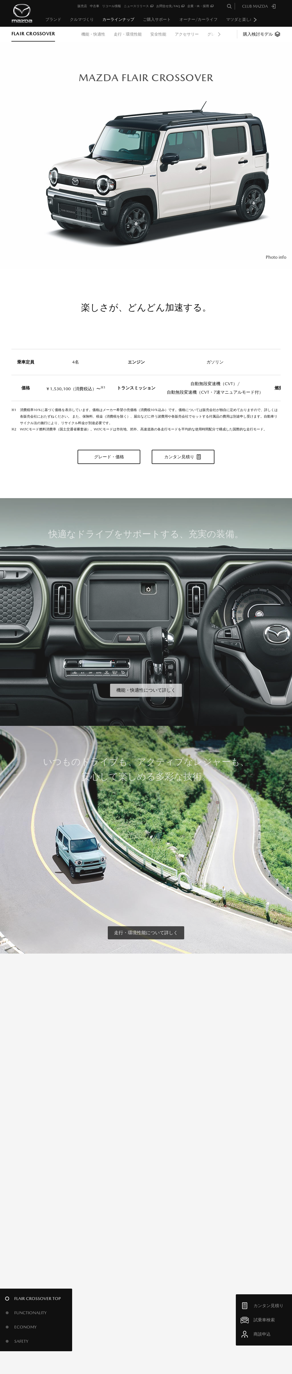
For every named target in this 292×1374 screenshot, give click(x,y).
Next (255, 20)
